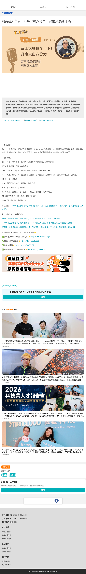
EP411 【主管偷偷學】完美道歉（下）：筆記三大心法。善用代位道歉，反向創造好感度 (37, 223)
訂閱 (43, 490)
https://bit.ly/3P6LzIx (37, 249)
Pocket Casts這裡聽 (12, 120)
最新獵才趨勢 (6, 552)
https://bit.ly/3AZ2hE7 (25, 245)
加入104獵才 (6, 565)
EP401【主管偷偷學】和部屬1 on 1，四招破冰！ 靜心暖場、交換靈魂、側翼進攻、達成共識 (38, 227)
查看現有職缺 (6, 532)
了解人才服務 (6, 535)
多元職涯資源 (6, 539)
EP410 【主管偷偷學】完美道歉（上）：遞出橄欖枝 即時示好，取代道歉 (31, 218)
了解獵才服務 (6, 548)
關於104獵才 (6, 561)
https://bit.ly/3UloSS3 (30, 241)
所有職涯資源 (7, 13)
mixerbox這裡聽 (47, 120)
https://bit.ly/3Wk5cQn (40, 236)
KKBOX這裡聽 (30, 120)
